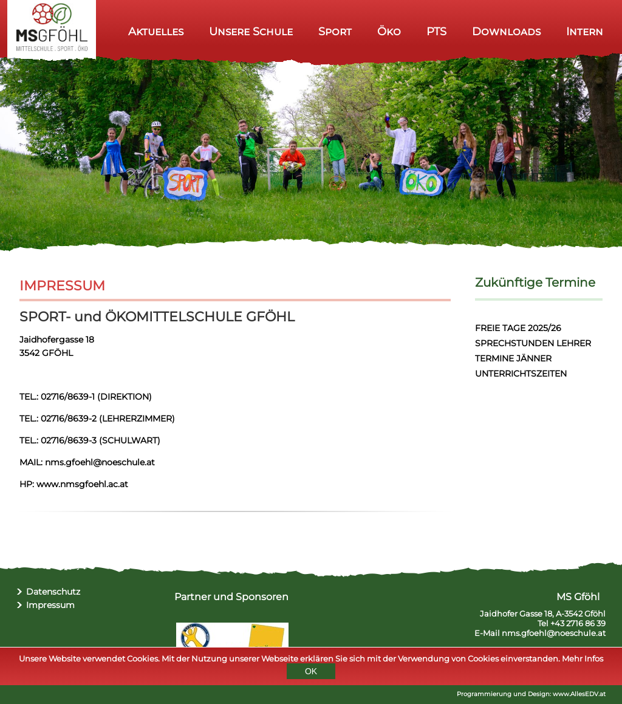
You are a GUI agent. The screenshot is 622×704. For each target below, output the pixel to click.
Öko (389, 31)
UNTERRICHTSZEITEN (521, 373)
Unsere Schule (251, 31)
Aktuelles (155, 31)
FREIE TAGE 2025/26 (518, 328)
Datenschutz (53, 591)
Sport (335, 31)
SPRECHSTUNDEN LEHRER (533, 343)
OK (311, 673)
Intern (584, 31)
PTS (436, 31)
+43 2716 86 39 (578, 623)
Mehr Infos (582, 660)
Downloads (506, 31)
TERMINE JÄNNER (513, 358)
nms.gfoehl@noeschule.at (554, 633)
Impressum (50, 605)
